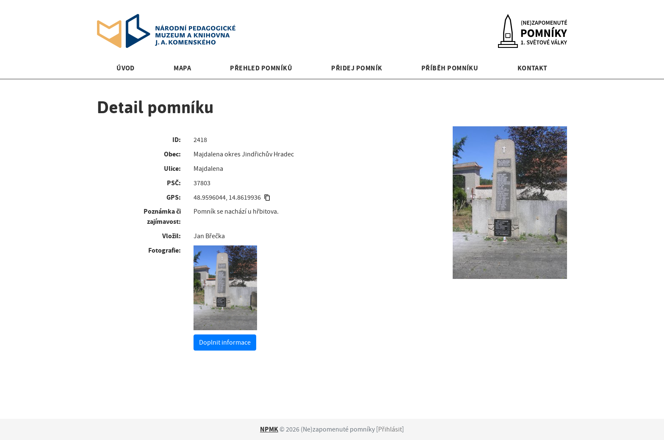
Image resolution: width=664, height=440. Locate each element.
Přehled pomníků (261, 68)
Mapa (182, 68)
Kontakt (532, 68)
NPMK (269, 429)
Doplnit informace (225, 342)
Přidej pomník (356, 68)
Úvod (125, 68)
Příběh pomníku (450, 68)
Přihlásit (390, 429)
